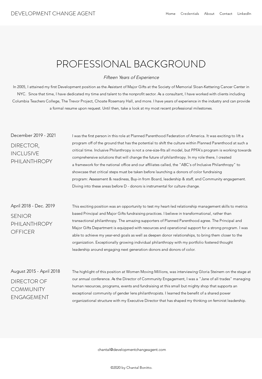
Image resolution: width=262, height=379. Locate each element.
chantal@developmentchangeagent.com (132, 349)
